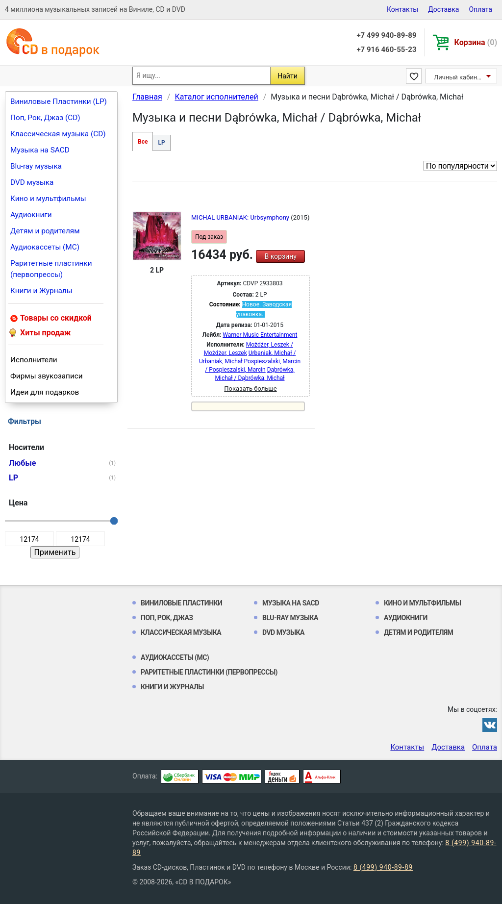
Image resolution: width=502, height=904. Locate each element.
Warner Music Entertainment (260, 334)
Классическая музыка (181, 632)
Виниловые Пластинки (181, 603)
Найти (287, 76)
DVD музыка (31, 182)
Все (143, 141)
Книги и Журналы (41, 290)
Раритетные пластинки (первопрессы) (51, 269)
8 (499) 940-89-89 (383, 867)
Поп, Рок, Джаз (167, 618)
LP (161, 142)
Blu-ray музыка (36, 166)
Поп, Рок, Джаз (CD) (45, 117)
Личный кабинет (458, 77)
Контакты (402, 9)
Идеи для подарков (44, 392)
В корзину (280, 256)
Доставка (443, 9)
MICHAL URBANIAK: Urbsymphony (241, 217)
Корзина (475, 42)
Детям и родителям (45, 230)
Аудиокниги (31, 214)
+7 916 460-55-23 (386, 49)
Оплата (480, 9)
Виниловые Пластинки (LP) (58, 101)
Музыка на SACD (40, 150)
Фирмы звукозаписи (46, 376)
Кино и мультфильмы (48, 198)
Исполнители (33, 359)
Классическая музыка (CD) (58, 133)
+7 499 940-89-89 (386, 35)
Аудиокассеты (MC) (44, 247)
